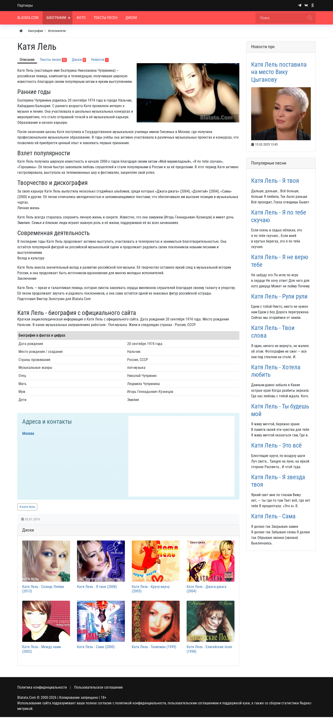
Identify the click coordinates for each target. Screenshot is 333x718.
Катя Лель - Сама (273, 516)
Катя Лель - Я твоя (275, 180)
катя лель (28, 507)
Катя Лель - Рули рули (279, 296)
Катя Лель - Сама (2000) (96, 648)
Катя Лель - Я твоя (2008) (97, 587)
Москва (28, 433)
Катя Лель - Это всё (276, 445)
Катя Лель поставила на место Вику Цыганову (279, 72)
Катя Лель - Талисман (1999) (154, 648)
